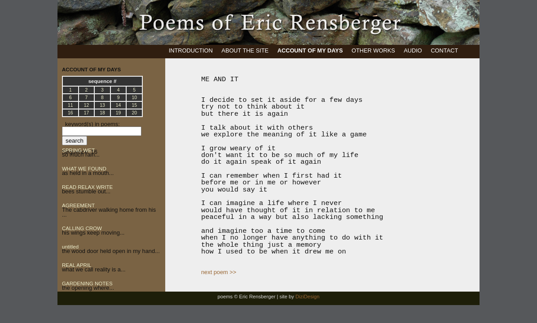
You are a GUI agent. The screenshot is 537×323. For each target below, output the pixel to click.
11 (70, 105)
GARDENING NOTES (87, 283)
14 (118, 105)
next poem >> (218, 272)
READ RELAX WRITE (87, 187)
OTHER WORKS (373, 50)
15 (134, 105)
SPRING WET (78, 150)
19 (118, 112)
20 (134, 112)
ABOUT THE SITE (244, 50)
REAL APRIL (77, 265)
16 (70, 112)
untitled (70, 246)
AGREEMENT (78, 205)
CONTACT (444, 50)
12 (86, 105)
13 (102, 105)
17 (86, 112)
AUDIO (413, 50)
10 (134, 97)
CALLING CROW (82, 228)
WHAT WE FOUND (84, 168)
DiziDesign (307, 296)
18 (102, 112)
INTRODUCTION (191, 50)
